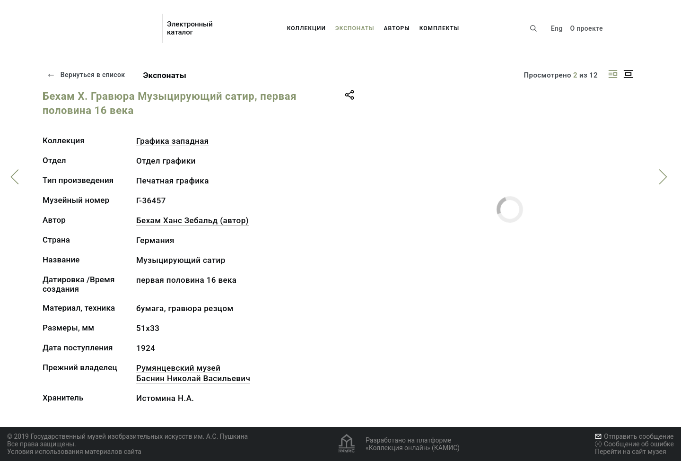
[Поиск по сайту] (533, 28)
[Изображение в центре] (628, 74)
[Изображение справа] (612, 74)
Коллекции (306, 28)
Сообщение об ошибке (634, 444)
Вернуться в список (86, 74)
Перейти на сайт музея (630, 451)
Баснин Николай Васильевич (193, 378)
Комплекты (439, 28)
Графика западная (172, 141)
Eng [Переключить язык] (557, 28)
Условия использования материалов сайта (74, 451)
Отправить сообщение (634, 436)
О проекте (586, 28)
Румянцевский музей (178, 368)
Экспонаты (355, 28)
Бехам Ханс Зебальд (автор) (192, 220)
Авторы (397, 28)
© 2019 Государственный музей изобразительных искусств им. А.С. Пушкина (127, 436)
